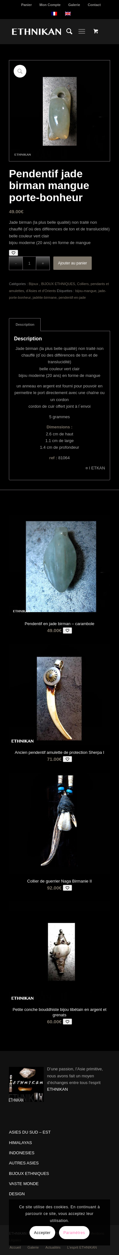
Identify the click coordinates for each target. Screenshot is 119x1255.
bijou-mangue (85, 291)
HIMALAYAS (20, 1142)
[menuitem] (27, 4)
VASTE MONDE (24, 1183)
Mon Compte (50, 5)
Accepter (42, 1233)
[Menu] (81, 31)
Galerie (74, 5)
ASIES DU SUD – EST (29, 1132)
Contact (94, 5)
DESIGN (17, 1193)
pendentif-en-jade (72, 297)
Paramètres (74, 1233)
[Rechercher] (66, 31)
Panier (26, 5)
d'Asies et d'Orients (41, 291)
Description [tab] (25, 324)
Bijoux (34, 284)
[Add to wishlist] (13, 253)
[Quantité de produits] (29, 263)
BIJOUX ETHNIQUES (58, 284)
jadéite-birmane (45, 297)
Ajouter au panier (72, 263)
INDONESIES (21, 1152)
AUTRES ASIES (24, 1163)
